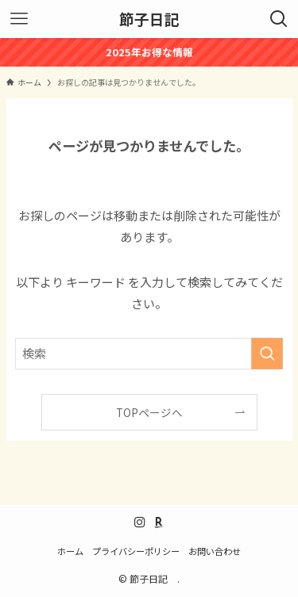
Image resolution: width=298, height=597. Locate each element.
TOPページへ (149, 412)
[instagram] (140, 522)
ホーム (70, 551)
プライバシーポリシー (136, 551)
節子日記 (153, 19)
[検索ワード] (149, 353)
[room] (159, 522)
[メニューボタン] (19, 19)
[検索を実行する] (267, 353)
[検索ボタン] (279, 19)
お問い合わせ (214, 551)
